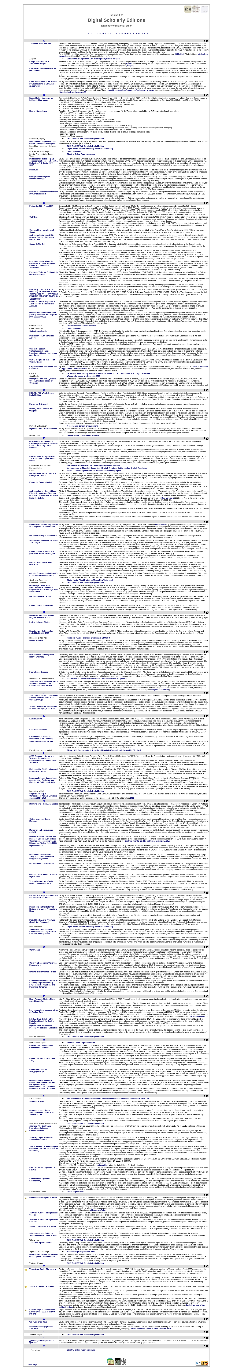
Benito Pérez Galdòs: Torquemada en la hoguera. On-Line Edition (43, 1255)
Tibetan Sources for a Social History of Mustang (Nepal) (41, 882)
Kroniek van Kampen (38, 730)
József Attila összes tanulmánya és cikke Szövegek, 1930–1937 (43, 708)
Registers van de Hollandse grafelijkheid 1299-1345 (41, 632)
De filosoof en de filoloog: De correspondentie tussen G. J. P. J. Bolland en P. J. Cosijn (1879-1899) (43, 162)
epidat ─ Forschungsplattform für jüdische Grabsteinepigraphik (94, 471)
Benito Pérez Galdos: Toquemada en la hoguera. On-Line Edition (43, 526)
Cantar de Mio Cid (37, 244)
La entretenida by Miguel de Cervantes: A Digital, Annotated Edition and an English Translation (42, 264)
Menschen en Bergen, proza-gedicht (82, 426)
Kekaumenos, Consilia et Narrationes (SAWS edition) (41, 738)
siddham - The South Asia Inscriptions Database (40, 1127)
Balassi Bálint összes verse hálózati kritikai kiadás (41, 99)
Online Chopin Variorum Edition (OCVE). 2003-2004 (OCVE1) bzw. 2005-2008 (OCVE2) (43, 315)
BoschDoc (33, 170)
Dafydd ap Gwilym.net (38, 404)
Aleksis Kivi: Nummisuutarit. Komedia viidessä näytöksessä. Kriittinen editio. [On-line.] (104, 750)
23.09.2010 (179, 54)
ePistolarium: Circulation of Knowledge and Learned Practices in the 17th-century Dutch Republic (43, 444)
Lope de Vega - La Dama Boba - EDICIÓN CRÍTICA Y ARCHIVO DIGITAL (42, 1312)
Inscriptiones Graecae (38, 672)
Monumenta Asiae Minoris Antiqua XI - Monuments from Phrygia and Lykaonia (41, 857)
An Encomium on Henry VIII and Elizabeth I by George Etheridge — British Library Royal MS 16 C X (43, 493)
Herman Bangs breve (38, 111)
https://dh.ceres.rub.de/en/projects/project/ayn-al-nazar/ (130, 90)
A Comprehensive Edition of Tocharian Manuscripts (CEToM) (42, 1234)
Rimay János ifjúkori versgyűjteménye (38, 1070)
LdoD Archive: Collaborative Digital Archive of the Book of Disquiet (41, 1021)
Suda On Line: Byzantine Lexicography (39, 1180)
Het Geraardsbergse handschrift (43, 536)
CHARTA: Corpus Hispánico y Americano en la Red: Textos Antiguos (42, 304)
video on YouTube (97, 1210)
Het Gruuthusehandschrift (40, 596)
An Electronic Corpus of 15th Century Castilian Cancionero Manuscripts (41, 237)
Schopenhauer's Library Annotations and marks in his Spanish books (41, 1112)
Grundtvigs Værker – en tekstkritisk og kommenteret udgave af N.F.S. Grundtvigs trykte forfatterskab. (43, 588)
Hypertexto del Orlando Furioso (42, 972)
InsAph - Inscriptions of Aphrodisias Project (39, 62)
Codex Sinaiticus (74, 151)
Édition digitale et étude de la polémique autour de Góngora (42, 552)
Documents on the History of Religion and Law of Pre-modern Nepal (43, 909)
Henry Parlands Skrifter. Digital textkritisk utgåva (42, 1000)
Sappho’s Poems (36, 1101)
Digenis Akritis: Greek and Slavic (43, 429)
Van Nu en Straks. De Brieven (41, 1286)
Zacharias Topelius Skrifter (40, 1243)
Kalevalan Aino (35, 719)
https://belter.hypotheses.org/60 (72, 92)
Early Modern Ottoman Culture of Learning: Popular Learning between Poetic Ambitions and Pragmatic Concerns (43, 984)
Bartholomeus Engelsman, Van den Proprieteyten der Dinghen (93, 59)
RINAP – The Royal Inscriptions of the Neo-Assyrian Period (43, 896)
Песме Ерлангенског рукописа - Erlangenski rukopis (43, 474)
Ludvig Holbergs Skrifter (39, 622)
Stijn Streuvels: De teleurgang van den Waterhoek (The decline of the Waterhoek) (43, 1148)
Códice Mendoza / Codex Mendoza (81, 326)
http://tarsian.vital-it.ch (198, 1016)
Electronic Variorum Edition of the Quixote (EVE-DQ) (43, 273)
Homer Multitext (36, 641)
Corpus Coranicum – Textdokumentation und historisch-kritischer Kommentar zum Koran (43, 352)
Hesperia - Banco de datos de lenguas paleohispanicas (41, 616)
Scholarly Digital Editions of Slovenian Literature (41, 1139)
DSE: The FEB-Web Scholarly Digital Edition (85, 139)
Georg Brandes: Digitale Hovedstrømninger (39, 178)
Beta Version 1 (168, 498)
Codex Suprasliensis (38, 331)
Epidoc (129, 64)
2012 (132, 798)
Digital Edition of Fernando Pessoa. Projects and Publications (43, 1027)
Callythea (33, 217)
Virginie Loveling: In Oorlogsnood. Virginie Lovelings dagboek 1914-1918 (43, 796)
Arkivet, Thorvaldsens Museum (42, 1226)
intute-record (160, 525)
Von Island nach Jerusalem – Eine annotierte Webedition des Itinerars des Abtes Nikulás (43, 683)
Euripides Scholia (36, 498)
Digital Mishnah (36, 846)
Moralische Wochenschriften (41, 863)
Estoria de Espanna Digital (40, 482)
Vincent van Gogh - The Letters (42, 1269)
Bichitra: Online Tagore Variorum (81, 154)
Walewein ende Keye (38, 1322)
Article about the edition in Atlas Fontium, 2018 (151, 1329)
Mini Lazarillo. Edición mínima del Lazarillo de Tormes (43, 770)
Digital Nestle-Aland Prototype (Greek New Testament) (90, 149)
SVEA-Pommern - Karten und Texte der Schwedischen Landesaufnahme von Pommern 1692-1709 (42, 759)
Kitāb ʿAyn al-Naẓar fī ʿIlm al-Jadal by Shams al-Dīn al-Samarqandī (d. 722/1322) (43, 84)
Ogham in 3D (34, 950)
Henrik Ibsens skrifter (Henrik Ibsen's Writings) (41, 656)
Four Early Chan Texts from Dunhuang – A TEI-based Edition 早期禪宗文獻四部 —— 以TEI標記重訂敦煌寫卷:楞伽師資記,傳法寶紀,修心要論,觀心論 (43, 294)
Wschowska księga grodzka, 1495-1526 (83, 376)
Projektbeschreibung (160, 690)
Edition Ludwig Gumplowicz (41, 605)
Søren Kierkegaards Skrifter (41, 741)
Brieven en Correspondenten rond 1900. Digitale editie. (43, 193)
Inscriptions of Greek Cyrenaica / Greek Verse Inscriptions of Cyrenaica (43, 381)
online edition (102, 1165)
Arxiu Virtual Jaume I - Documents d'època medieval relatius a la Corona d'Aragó (43, 698)
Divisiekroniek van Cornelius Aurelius (83, 435)
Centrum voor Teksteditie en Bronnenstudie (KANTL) (147, 841)
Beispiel (130, 66)
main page (32, 1364)
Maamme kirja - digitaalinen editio (43, 804)
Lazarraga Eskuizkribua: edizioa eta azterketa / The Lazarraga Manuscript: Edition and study (42, 780)
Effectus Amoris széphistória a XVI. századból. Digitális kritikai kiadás (42, 458)
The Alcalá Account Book (40, 44)
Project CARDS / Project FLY (41, 206)
